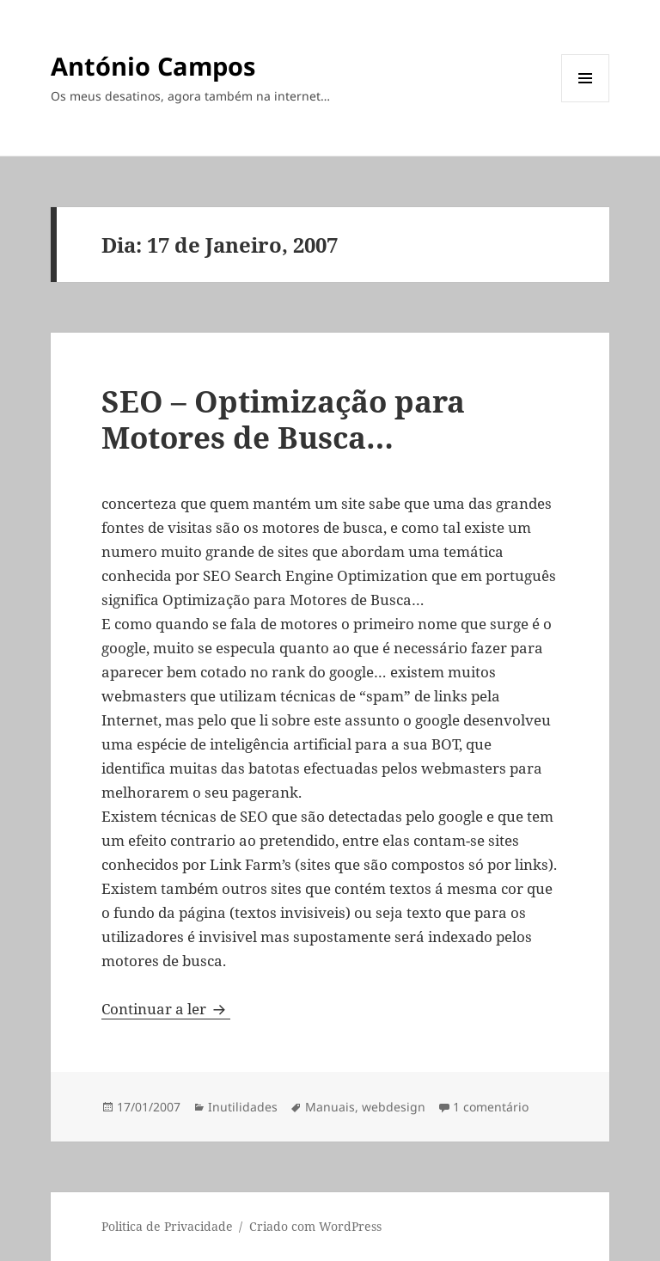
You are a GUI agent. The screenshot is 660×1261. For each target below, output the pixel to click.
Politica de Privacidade (167, 1226)
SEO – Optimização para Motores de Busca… (283, 419)
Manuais (330, 1107)
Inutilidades (243, 1107)
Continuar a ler (165, 1009)
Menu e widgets (585, 101)
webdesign (393, 1107)
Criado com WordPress (315, 1226)
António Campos (153, 66)
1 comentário (491, 1107)
